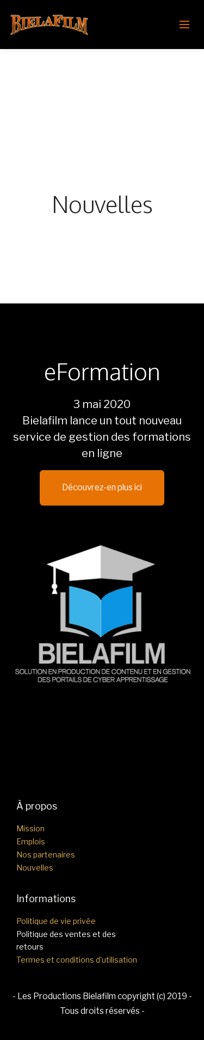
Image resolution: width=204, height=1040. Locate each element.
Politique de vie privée (56, 921)
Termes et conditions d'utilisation (76, 959)
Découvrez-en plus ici (102, 487)
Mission (30, 828)
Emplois (30, 841)
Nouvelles (34, 867)
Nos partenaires (45, 854)
